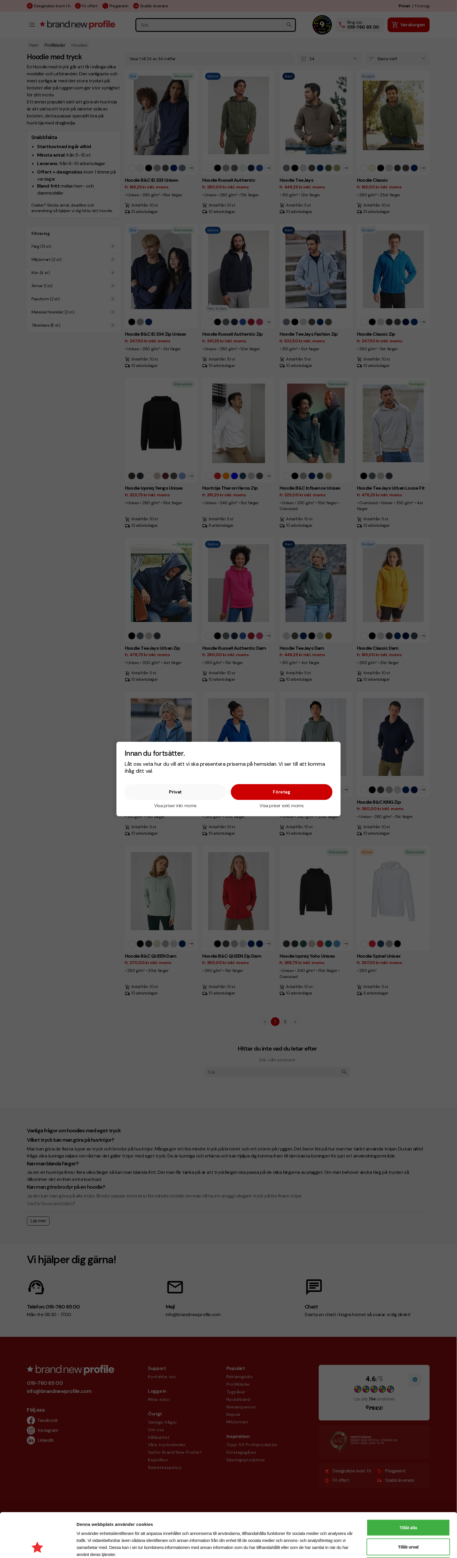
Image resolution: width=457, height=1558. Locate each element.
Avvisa (408, 1524)
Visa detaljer (310, 1546)
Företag (281, 792)
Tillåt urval (408, 1505)
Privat (175, 792)
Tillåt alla (408, 1486)
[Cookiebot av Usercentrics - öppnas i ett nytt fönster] (37, 1546)
